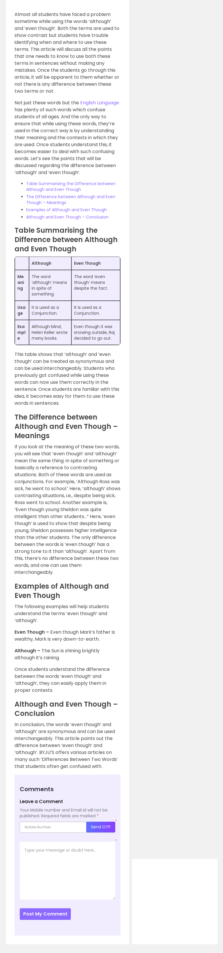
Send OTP (101, 827)
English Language (99, 102)
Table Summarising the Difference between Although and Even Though (71, 186)
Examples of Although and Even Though (66, 210)
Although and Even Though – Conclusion (67, 217)
